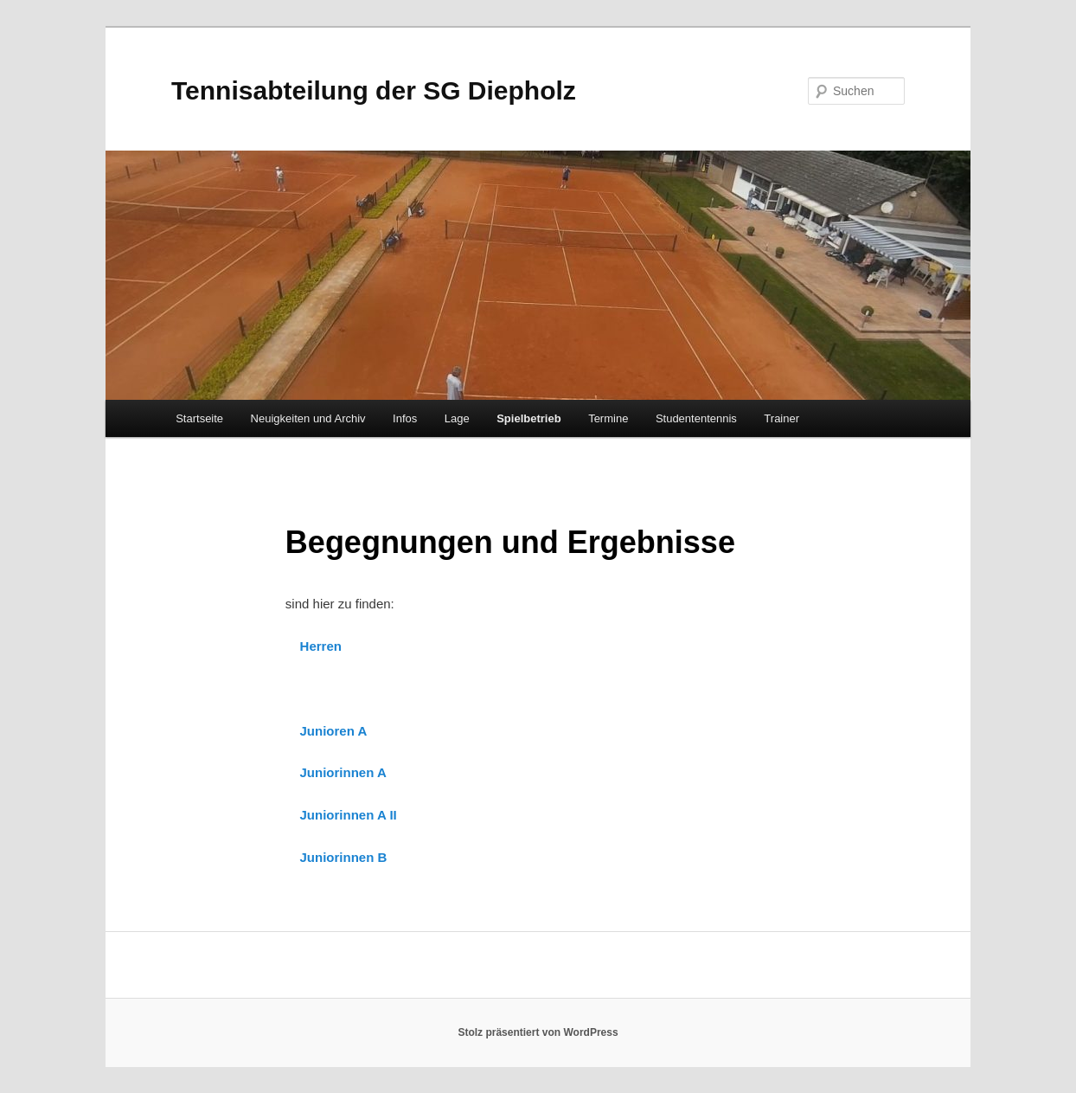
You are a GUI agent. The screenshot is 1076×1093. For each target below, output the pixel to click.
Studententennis (696, 418)
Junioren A (334, 730)
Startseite (199, 418)
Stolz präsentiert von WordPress (538, 1032)
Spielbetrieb (528, 418)
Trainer (781, 418)
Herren (321, 646)
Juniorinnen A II (348, 814)
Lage (457, 418)
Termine (608, 418)
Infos (405, 418)
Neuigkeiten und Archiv (308, 418)
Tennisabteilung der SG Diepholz (373, 90)
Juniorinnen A (343, 772)
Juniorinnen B (343, 857)
